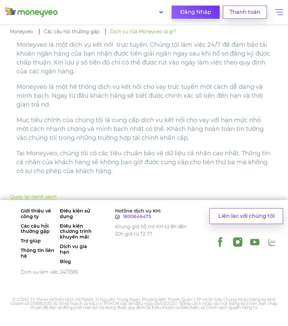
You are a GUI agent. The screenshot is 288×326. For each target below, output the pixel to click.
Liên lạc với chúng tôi (246, 216)
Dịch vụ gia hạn (73, 249)
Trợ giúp (31, 241)
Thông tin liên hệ (37, 253)
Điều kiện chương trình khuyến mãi (76, 231)
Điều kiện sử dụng (75, 213)
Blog (65, 261)
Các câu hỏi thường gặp (35, 229)
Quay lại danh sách (33, 196)
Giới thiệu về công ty (36, 213)
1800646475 (137, 216)
